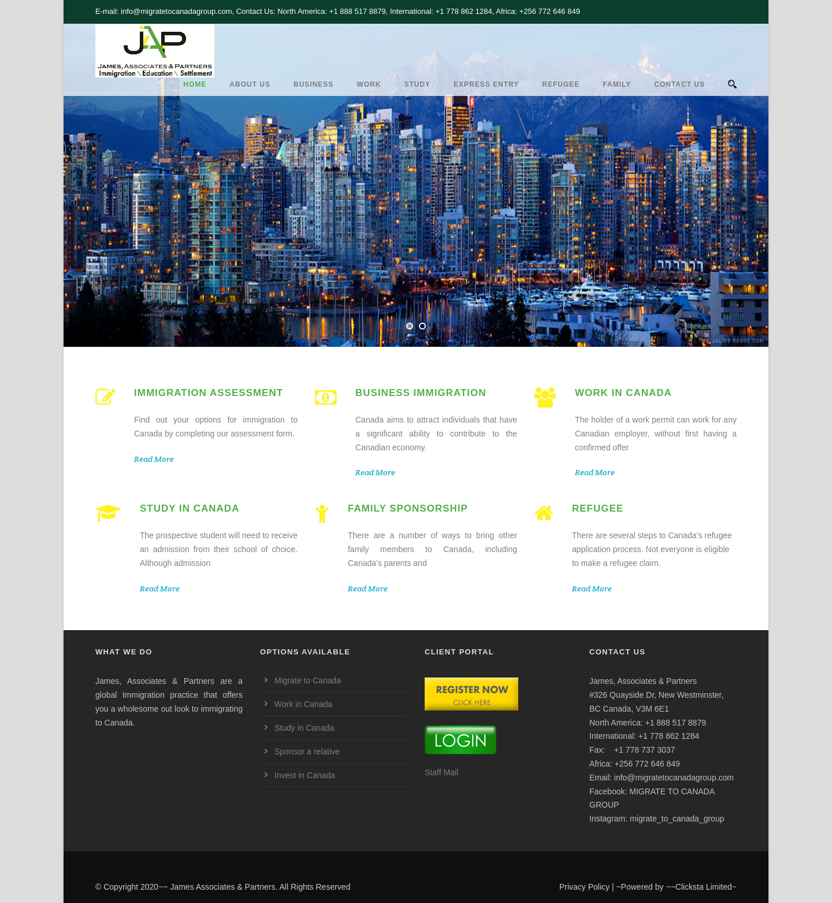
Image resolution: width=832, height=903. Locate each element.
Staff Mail (441, 772)
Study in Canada (304, 727)
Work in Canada (303, 704)
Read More (154, 459)
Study (417, 84)
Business (313, 84)
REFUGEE (561, 84)
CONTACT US (679, 84)
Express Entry (486, 84)
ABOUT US (249, 84)
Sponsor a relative (307, 751)
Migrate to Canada (307, 680)
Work (368, 84)
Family (617, 84)
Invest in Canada (304, 775)
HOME (194, 84)
